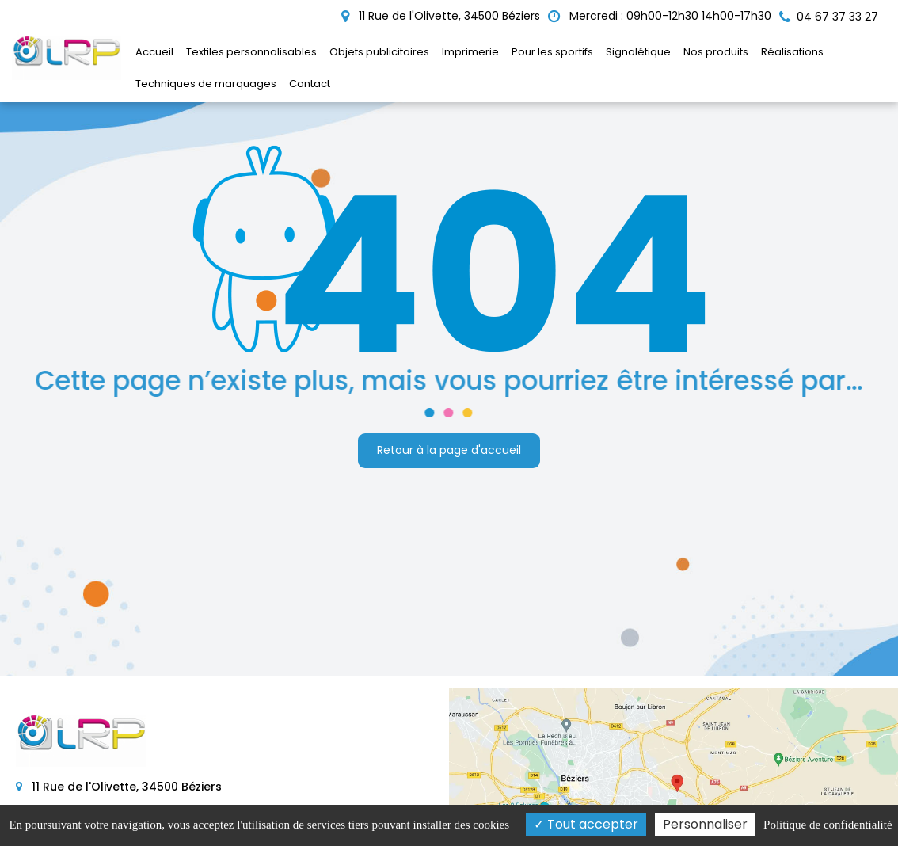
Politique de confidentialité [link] (827, 824)
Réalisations (792, 51)
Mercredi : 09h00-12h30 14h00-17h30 (659, 16)
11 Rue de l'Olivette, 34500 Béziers (440, 16)
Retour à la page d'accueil (449, 451)
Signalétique (638, 51)
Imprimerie (470, 51)
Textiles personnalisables (251, 51)
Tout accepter (586, 824)
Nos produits (715, 51)
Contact (309, 83)
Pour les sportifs (552, 51)
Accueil (154, 51)
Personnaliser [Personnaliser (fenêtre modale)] (705, 824)
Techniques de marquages (205, 83)
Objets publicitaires (379, 51)
